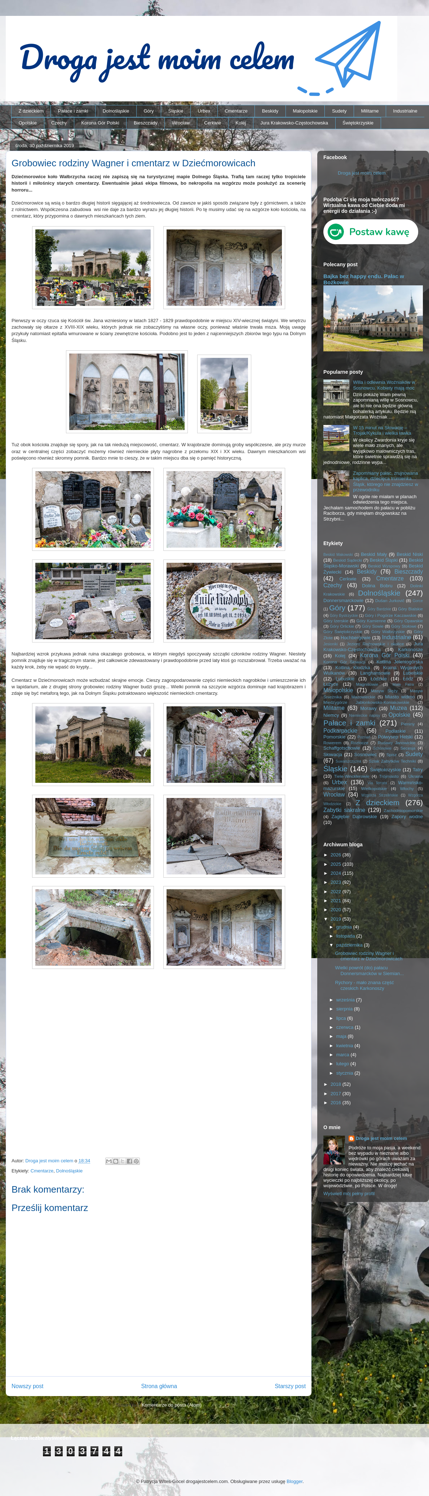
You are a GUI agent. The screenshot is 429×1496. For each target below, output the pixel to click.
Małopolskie (305, 111)
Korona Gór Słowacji (344, 661)
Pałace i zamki (73, 111)
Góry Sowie (373, 626)
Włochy (406, 788)
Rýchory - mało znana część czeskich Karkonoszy (364, 985)
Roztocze (359, 742)
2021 (336, 900)
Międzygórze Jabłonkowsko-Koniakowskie (366, 702)
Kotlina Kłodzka (352, 667)
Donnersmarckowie (343, 600)
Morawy (368, 708)
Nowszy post (27, 1386)
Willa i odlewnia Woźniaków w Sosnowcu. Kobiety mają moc (384, 385)
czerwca (345, 1027)
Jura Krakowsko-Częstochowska (294, 123)
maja (342, 1036)
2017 (336, 1093)
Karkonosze (410, 649)
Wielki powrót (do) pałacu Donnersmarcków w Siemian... (369, 970)
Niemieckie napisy (364, 716)
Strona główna (159, 1386)
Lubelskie (413, 673)
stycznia (345, 1073)
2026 (336, 854)
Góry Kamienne (371, 620)
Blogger (294, 1481)
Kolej (240, 123)
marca (343, 1054)
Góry (148, 111)
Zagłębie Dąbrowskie (354, 816)
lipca (341, 1018)
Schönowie (382, 748)
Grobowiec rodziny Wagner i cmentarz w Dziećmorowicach (368, 956)
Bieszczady (146, 123)
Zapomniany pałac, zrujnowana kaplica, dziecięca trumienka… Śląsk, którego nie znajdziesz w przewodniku (385, 481)
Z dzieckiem (31, 111)
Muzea (398, 708)
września (346, 1000)
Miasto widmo (400, 696)
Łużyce (330, 684)
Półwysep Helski (395, 737)
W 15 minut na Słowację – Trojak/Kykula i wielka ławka (382, 430)
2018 (336, 1084)
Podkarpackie (340, 731)
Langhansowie (375, 673)
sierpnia (345, 1009)
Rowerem (332, 742)
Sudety (339, 111)
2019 (336, 919)
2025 (336, 864)
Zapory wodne (407, 816)
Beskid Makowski (338, 555)
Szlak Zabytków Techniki (392, 761)
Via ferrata (377, 783)
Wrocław (181, 123)
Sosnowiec (365, 754)
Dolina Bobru (377, 585)
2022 (336, 891)
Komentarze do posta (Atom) (172, 1405)
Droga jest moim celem (362, 173)
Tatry (418, 769)
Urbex (204, 111)
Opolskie (28, 123)
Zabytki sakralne (344, 810)
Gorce (418, 601)
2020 (336, 909)
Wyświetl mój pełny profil (349, 1193)
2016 (336, 1102)
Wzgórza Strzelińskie (379, 795)
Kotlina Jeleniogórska (399, 661)
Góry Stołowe (403, 626)
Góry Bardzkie (379, 609)
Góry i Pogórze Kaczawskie (391, 615)
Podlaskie (395, 731)
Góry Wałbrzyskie (388, 631)
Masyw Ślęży (384, 690)
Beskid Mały (374, 554)
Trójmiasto (389, 776)
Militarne (370, 111)
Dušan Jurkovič (389, 600)
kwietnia (345, 1045)
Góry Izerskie (335, 620)
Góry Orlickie (342, 626)
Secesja (408, 748)
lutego (343, 1063)
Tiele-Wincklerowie (352, 776)
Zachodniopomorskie (403, 810)
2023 (336, 882)
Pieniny (408, 723)
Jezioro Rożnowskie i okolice (375, 643)
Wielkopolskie (374, 788)
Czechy (59, 123)
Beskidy (270, 111)
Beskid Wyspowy (384, 565)
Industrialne (405, 111)
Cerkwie (212, 123)
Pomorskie (334, 737)
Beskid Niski (410, 554)
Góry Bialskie (410, 608)
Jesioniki (330, 644)
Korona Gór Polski (100, 123)
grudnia (344, 927)
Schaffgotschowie (341, 748)
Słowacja (332, 754)
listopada (346, 936)
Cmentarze (236, 111)
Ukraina (415, 776)
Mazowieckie (363, 696)
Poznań (364, 737)
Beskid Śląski (384, 560)
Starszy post (290, 1386)
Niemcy (331, 715)
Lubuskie (345, 678)
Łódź (408, 678)
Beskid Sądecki (347, 560)
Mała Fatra (403, 684)
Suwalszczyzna (348, 761)
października (350, 945)
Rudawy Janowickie (397, 742)
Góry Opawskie (408, 620)
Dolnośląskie (116, 111)
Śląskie (175, 111)
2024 (336, 873)
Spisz (391, 754)
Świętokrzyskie (357, 123)
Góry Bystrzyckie (344, 616)
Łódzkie (379, 678)
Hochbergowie (356, 637)
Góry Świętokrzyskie (342, 631)
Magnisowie (367, 684)
